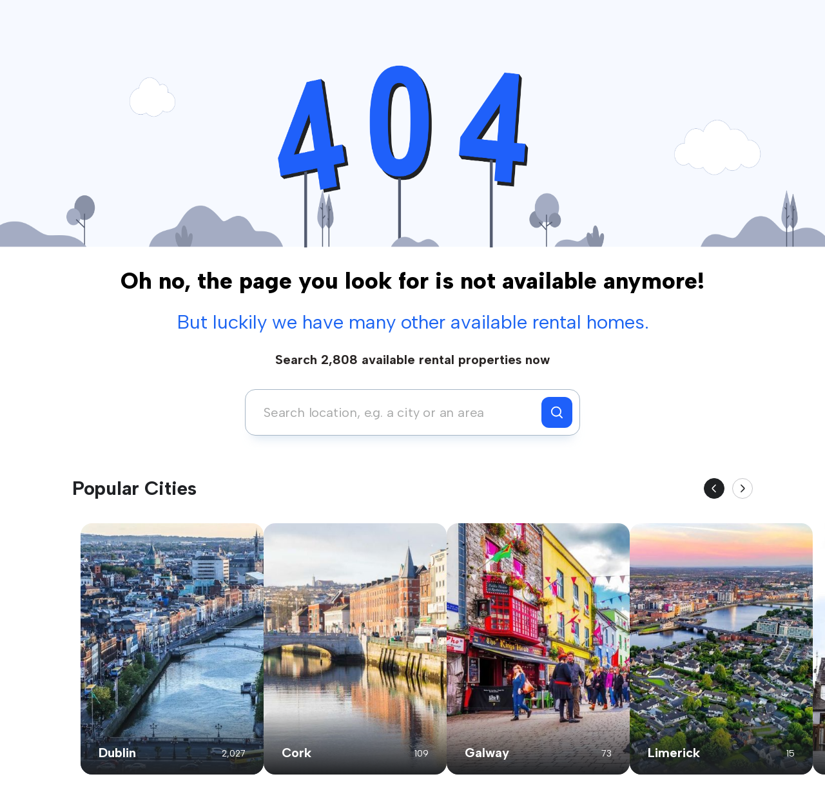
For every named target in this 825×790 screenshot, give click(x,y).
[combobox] (397, 412)
